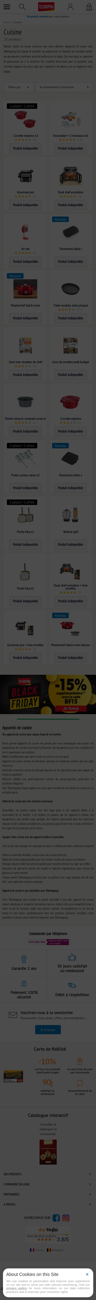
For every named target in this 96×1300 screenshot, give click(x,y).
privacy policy (16, 1288)
